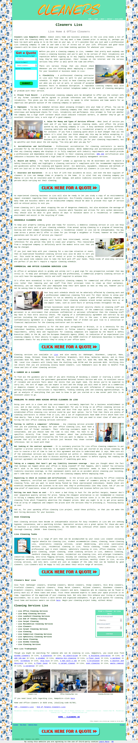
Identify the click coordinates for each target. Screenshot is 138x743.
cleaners (18, 47)
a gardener (115, 658)
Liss (56, 355)
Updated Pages (32, 725)
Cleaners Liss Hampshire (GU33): (30, 37)
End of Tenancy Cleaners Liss (51, 707)
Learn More (104, 742)
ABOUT (102, 19)
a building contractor (100, 656)
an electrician (70, 656)
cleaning (53, 54)
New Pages (23, 725)
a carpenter (29, 666)
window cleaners (22, 656)
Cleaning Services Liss (31, 605)
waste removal (117, 663)
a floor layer (93, 658)
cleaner (90, 69)
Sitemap (15, 725)
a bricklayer (93, 661)
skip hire (45, 661)
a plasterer (46, 656)
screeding (25, 661)
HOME (90, 19)
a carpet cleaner (67, 663)
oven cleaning (93, 663)
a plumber (40, 658)
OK (113, 742)
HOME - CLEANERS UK (69, 717)
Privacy (122, 725)
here (58, 600)
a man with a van (68, 661)
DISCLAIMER (119, 19)
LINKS (96, 19)
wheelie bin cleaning (66, 658)
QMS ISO (100, 154)
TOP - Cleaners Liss (24, 707)
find (22, 585)
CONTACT (109, 19)
